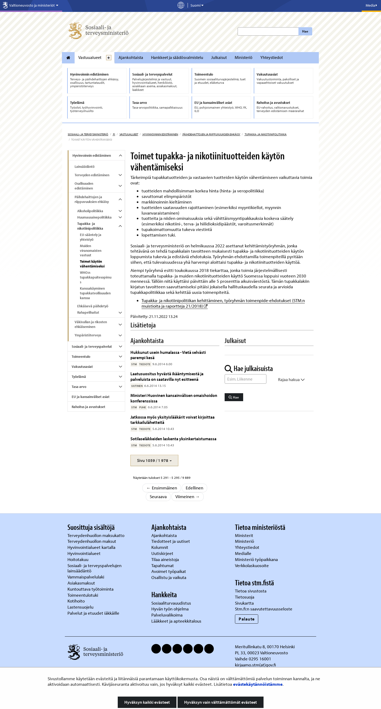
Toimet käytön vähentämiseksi (92, 263)
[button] (154, 460)
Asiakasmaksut (81, 583)
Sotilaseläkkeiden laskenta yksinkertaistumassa (173, 438)
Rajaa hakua (291, 379)
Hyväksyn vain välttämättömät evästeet (220, 702)
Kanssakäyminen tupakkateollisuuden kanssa (95, 293)
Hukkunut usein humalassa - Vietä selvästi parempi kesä (168, 354)
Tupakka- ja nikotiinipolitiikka (265, 134)
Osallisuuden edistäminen (84, 186)
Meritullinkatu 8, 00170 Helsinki (265, 646)
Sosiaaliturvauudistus (171, 603)
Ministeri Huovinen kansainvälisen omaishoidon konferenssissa (173, 397)
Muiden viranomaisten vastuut (90, 250)
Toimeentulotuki (83, 595)
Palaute (247, 619)
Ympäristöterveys (88, 335)
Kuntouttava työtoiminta (90, 589)
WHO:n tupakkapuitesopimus (95, 277)
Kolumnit (160, 547)
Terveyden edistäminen (92, 175)
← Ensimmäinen (161, 487)
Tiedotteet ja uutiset (171, 541)
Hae (305, 31)
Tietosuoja (244, 597)
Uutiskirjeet (162, 553)
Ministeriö (243, 57)
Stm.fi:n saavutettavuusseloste (263, 608)
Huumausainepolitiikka (94, 217)
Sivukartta (244, 603)
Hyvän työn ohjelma (170, 608)
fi (113, 134)
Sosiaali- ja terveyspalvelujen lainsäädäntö (94, 568)
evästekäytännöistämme (258, 684)
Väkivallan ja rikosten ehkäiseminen (91, 324)
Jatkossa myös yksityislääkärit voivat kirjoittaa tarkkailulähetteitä (172, 419)
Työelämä (79, 376)
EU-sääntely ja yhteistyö (90, 237)
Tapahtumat (162, 565)
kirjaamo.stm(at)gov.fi (255, 665)
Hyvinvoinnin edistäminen (160, 134)
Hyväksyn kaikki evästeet (147, 702)
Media (371, 5)
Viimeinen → (187, 496)
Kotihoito (76, 601)
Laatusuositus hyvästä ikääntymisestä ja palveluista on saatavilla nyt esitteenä (166, 376)
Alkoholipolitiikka (90, 210)
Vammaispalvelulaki (86, 577)
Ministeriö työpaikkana (257, 559)
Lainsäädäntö (84, 166)
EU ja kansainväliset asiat (91, 396)
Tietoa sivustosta (250, 591)
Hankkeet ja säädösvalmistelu (177, 57)
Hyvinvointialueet (84, 553)
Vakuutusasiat (82, 366)
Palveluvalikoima (167, 615)
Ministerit (244, 535)
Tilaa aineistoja (165, 559)
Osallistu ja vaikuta (168, 577)
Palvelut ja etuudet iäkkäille (93, 613)
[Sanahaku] (245, 379)
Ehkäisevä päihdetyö (92, 306)
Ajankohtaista (131, 57)
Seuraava (158, 496)
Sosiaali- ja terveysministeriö (88, 134)
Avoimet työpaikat (168, 571)
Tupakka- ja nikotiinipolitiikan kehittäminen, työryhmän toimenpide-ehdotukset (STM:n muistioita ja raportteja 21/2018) (223, 303)
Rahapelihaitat (88, 312)
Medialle (243, 553)
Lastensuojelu (80, 607)
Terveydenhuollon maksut (92, 541)
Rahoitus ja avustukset (88, 406)
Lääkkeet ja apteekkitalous (176, 621)
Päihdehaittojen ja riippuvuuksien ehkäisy (211, 134)
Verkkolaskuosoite (252, 565)
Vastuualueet (89, 57)
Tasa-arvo (79, 386)
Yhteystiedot (271, 57)
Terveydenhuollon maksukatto (96, 535)
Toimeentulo (81, 356)
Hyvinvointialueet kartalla (91, 547)
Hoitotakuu (78, 559)
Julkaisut (219, 57)
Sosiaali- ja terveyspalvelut (92, 346)
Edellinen (194, 487)
